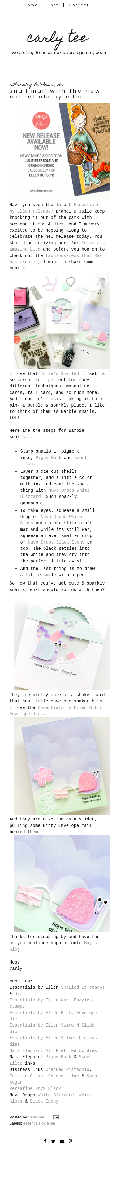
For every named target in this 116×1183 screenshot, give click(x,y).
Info (54, 5)
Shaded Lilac (63, 1076)
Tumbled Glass (26, 1076)
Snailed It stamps (83, 987)
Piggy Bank (48, 457)
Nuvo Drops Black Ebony (56, 542)
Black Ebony (44, 1101)
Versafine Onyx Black (35, 1088)
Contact (79, 5)
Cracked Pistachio (67, 1069)
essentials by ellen (39, 1123)
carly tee (57, 39)
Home (31, 5)
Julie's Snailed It (64, 373)
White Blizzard (56, 1095)
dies (20, 993)
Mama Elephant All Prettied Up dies (53, 1050)
